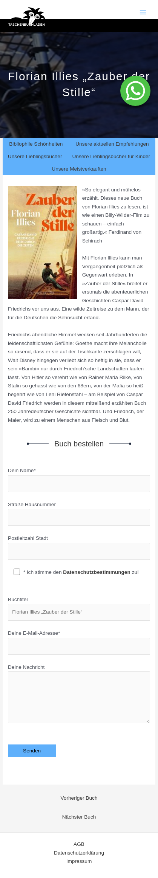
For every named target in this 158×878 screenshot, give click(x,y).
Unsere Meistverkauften (79, 169)
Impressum (79, 861)
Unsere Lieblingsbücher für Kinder (111, 156)
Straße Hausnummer (79, 514)
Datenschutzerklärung (79, 853)
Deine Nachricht (79, 695)
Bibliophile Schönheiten (36, 144)
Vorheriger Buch (78, 798)
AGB (79, 844)
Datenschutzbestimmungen (96, 572)
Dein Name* (79, 480)
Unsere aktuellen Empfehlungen (112, 144)
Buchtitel (79, 609)
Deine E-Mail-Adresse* (79, 642)
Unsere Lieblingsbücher (35, 156)
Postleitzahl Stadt (79, 547)
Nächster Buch (79, 817)
